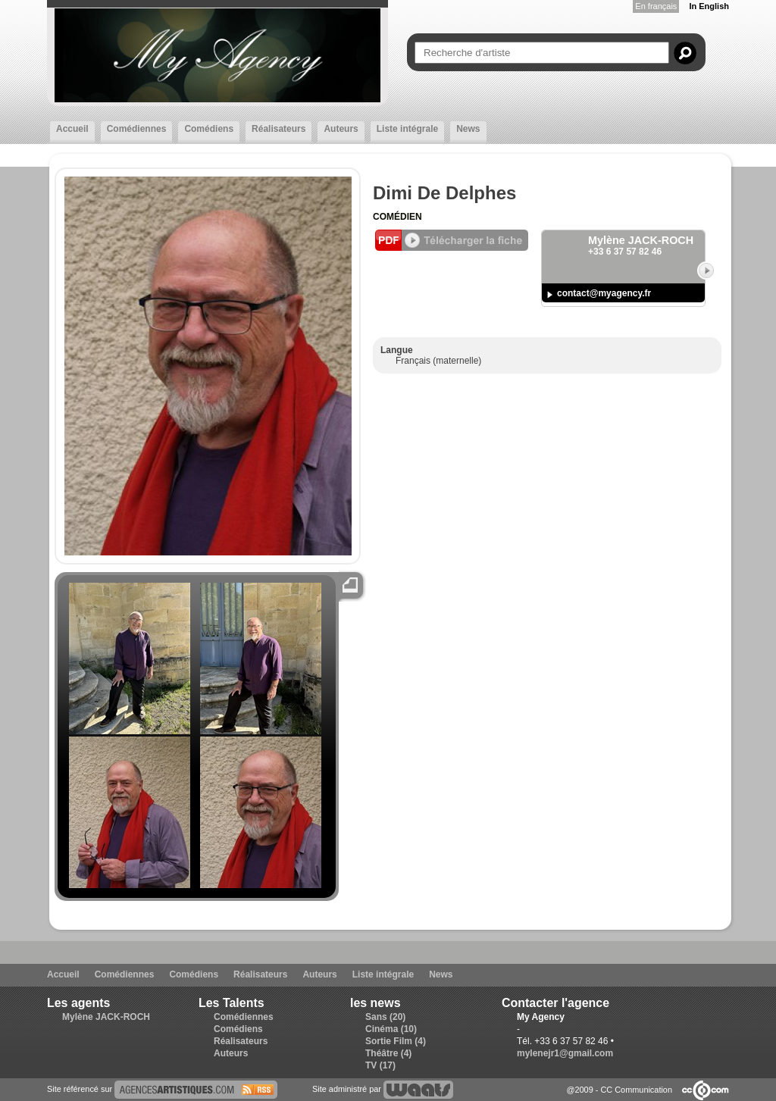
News (468, 129)
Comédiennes (137, 129)
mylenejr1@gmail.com (565, 1053)
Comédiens (208, 129)
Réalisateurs (278, 129)
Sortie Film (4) (395, 1041)
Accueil (72, 129)
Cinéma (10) (391, 1029)
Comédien (397, 216)
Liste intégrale (407, 129)
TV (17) (380, 1065)
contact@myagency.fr (604, 293)
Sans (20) (385, 1017)
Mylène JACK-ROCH (106, 1017)
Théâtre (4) (388, 1053)
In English (709, 6)
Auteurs (341, 129)
